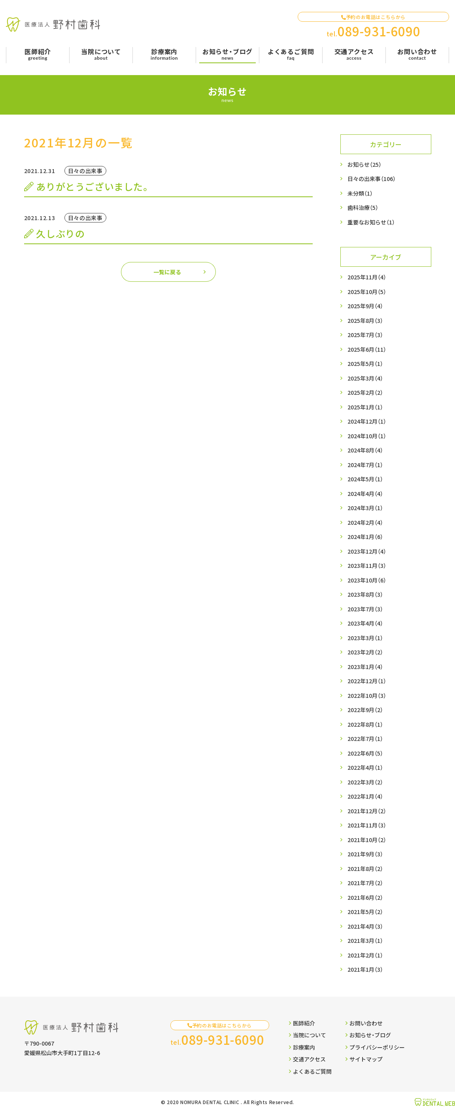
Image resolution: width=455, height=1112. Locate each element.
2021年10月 (366, 840)
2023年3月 (365, 638)
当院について (307, 1035)
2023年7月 (365, 609)
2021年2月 (365, 955)
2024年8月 (365, 450)
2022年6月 (365, 753)
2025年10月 (366, 292)
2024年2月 (365, 523)
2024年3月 (365, 508)
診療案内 (302, 1047)
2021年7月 (365, 883)
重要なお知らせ (371, 222)
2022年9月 (365, 710)
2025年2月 (365, 393)
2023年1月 (365, 667)
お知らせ (364, 165)
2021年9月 (365, 854)
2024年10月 (366, 436)
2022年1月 (365, 796)
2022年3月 (365, 782)
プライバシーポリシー (375, 1047)
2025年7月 (365, 335)
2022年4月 (365, 768)
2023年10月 (366, 580)
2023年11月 (366, 566)
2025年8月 (365, 321)
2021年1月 (365, 969)
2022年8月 (365, 724)
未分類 (360, 193)
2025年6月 (366, 349)
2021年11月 (366, 825)
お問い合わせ (364, 1023)
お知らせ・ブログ (368, 1035)
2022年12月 (366, 681)
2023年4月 (365, 623)
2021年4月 (365, 926)
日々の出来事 (371, 179)
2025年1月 (365, 407)
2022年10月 (366, 696)
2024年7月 (365, 465)
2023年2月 (365, 652)
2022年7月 (365, 739)
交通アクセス (307, 1059)
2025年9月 (365, 306)
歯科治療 (362, 208)
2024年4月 (365, 494)
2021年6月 (365, 898)
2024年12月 (366, 421)
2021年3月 (365, 941)
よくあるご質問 (310, 1071)
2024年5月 (365, 479)
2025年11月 (366, 277)
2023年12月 (366, 551)
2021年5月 (365, 912)
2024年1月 (365, 537)
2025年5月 (365, 364)
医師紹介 (302, 1023)
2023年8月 (365, 594)
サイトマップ (364, 1059)
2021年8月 (365, 869)
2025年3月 (365, 378)
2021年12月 (366, 811)
